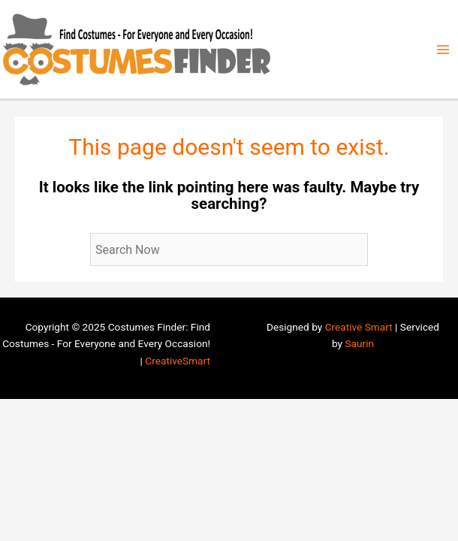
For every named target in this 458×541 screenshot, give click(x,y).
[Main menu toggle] (443, 49)
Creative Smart (359, 327)
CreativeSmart (177, 361)
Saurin (359, 343)
